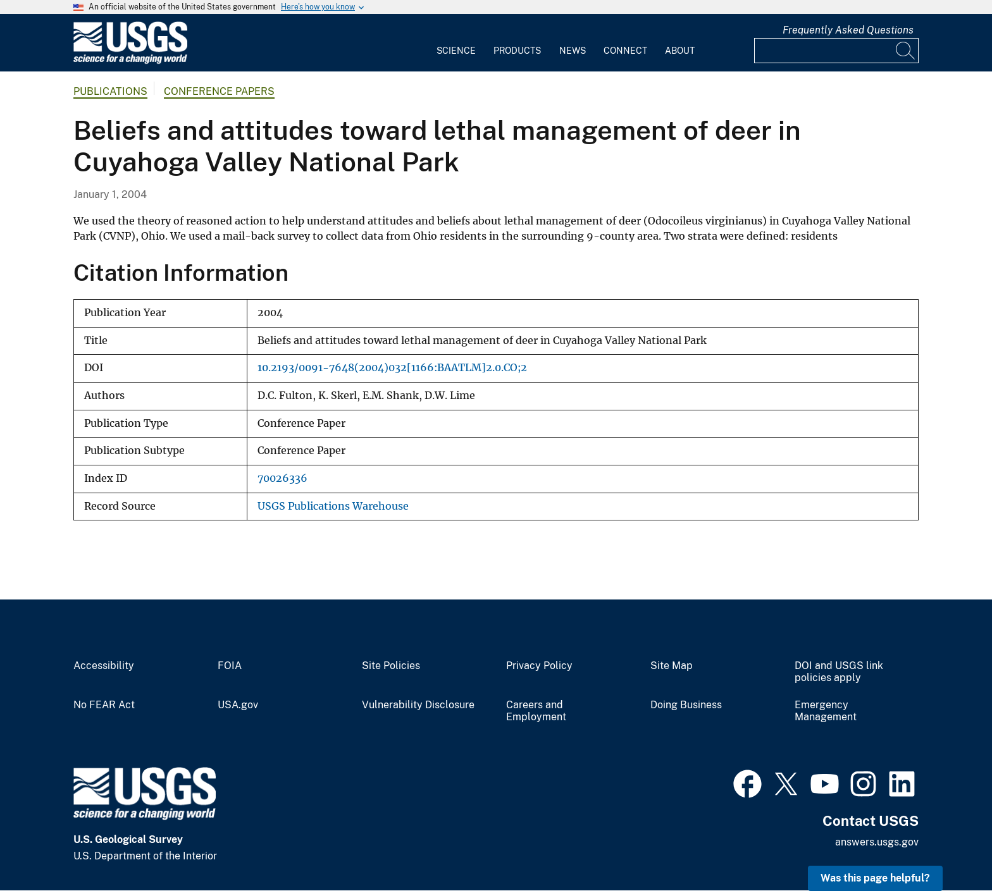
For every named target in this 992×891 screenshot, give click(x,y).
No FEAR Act (104, 705)
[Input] (836, 50)
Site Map (671, 666)
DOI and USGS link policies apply (839, 672)
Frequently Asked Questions (848, 30)
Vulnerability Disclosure (418, 705)
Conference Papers (219, 91)
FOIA (230, 666)
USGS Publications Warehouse (333, 506)
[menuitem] (456, 43)
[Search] (906, 50)
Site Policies (391, 666)
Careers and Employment (536, 711)
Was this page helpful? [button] (875, 878)
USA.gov (238, 705)
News (572, 51)
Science (456, 51)
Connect (625, 51)
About (680, 51)
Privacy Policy (539, 666)
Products (517, 51)
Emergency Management (826, 711)
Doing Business (686, 705)
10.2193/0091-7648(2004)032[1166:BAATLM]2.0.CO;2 (392, 368)
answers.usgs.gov (877, 842)
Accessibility (103, 666)
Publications (110, 91)
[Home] (130, 61)
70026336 (282, 478)
